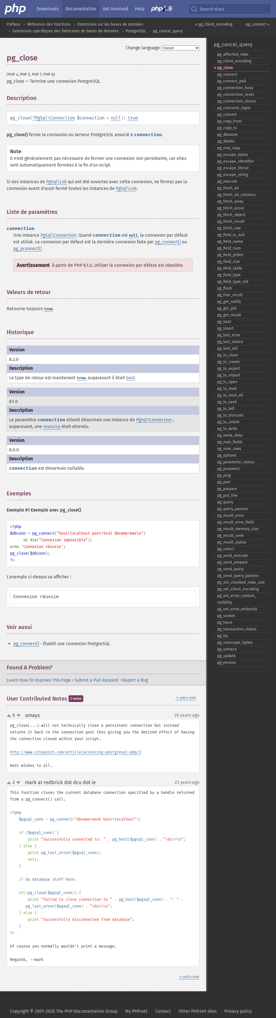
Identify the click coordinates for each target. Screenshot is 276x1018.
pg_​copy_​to (227, 128)
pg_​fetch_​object (231, 214)
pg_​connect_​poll (231, 81)
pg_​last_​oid (227, 348)
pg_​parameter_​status (236, 462)
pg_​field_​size (228, 261)
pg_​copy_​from (229, 121)
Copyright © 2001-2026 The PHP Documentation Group (63, 1011)
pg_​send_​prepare (232, 562)
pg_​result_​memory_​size (238, 529)
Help (139, 8)
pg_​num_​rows (229, 448)
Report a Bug (135, 680)
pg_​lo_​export (228, 368)
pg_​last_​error (228, 335)
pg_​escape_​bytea (232, 154)
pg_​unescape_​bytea (234, 642)
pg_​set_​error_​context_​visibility (236, 599)
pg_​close (225, 67)
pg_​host (224, 321)
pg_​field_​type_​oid (232, 281)
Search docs (207, 9)
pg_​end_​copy (228, 148)
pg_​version (226, 662)
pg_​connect (227, 74)
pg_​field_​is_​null (231, 235)
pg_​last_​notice (230, 341)
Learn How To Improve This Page (39, 680)
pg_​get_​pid (226, 308)
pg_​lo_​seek (227, 402)
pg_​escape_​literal (233, 168)
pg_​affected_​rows (233, 54)
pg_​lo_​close (227, 355)
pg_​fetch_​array (230, 201)
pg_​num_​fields (230, 442)
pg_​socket (226, 615)
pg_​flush (224, 288)
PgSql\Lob (56, 181)
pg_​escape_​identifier (235, 161)
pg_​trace (224, 622)
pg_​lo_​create (228, 361)
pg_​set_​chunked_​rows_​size (241, 582)
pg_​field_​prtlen (230, 255)
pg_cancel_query (168, 31)
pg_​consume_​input (233, 108)
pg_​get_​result (229, 315)
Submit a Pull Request (96, 680)
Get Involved (115, 8)
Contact (163, 1011)
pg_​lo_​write (227, 428)
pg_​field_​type (229, 275)
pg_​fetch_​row (229, 228)
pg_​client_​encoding (234, 61)
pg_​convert (227, 114)
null (116, 118)
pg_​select (225, 549)
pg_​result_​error (230, 515)
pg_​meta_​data (229, 435)
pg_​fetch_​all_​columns (236, 194)
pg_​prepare (227, 488)
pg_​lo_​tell (225, 408)
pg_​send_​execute (232, 555)
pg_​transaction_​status (237, 629)
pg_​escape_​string (232, 174)
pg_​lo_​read (227, 388)
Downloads (48, 8)
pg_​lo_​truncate (230, 415)
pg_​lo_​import (228, 375)
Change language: (143, 47)
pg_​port (223, 482)
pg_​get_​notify (229, 301)
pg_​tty (222, 635)
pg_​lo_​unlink (228, 422)
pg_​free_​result (230, 295)
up (10, 716)
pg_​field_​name (230, 241)
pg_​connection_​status (236, 101)
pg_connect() (168, 241)
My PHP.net (136, 1011)
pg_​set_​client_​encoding (238, 589)
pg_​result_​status (232, 542)
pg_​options (227, 455)
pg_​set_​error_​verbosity (237, 609)
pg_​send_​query (230, 569)
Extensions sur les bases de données (110, 24)
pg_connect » (257, 24)
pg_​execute (227, 181)
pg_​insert (225, 328)
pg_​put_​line (227, 495)
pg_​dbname (227, 134)
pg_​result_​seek (230, 535)
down (18, 715)
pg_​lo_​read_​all (230, 395)
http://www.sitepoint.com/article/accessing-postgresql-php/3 (75, 752)
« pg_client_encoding (213, 24)
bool (130, 377)
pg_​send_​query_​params (238, 575)
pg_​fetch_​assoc (231, 208)
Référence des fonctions (49, 24)
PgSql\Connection (55, 118)
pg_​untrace (227, 649)
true (133, 118)
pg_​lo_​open (227, 382)
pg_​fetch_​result (231, 221)
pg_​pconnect (228, 468)
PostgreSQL (136, 31)
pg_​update (226, 656)
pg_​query (225, 502)
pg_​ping (224, 475)
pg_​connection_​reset (235, 94)
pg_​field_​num (229, 248)
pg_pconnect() (27, 248)
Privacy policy (238, 1011)
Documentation (80, 8)
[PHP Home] (15, 9)
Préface (13, 24)
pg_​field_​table (229, 268)
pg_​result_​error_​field (235, 522)
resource (52, 426)
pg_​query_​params (232, 508)
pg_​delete (226, 141)
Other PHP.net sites (198, 1011)
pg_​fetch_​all (228, 188)
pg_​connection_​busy (235, 87)
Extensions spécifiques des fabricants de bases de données (65, 31)
